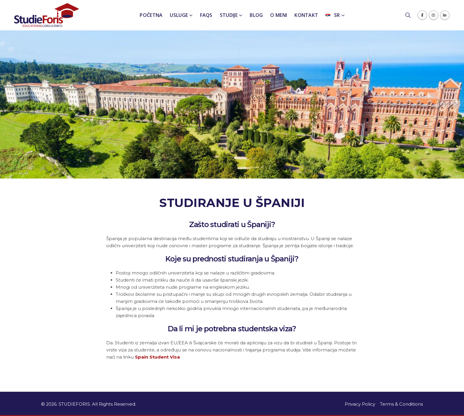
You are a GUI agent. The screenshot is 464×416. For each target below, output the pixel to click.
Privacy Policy (360, 404)
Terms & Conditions (401, 404)
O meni (278, 15)
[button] (411, 15)
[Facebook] (422, 15)
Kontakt (306, 15)
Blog (256, 15)
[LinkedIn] (445, 15)
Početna (151, 15)
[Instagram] (433, 15)
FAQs (206, 15)
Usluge (179, 15)
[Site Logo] (46, 15)
